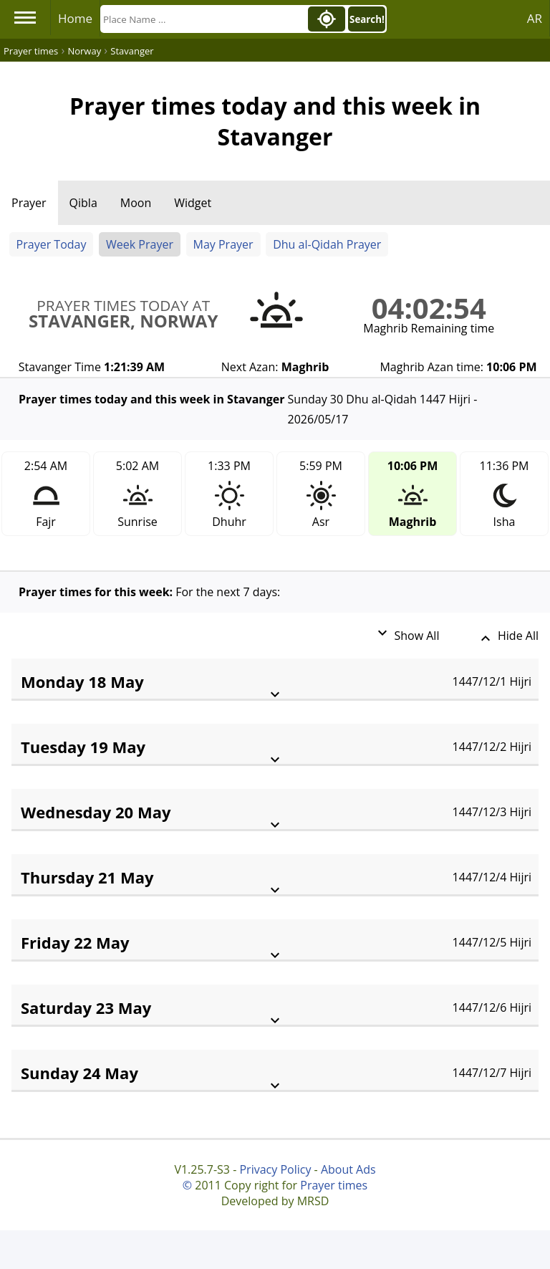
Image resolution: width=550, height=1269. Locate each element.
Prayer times (333, 1185)
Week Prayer (139, 244)
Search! (367, 19)
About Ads (348, 1169)
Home (75, 18)
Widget (192, 203)
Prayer (29, 203)
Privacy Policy (275, 1169)
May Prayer (223, 244)
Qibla (83, 203)
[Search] (203, 19)
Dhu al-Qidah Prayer (327, 244)
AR (534, 18)
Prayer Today (51, 244)
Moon (135, 203)
